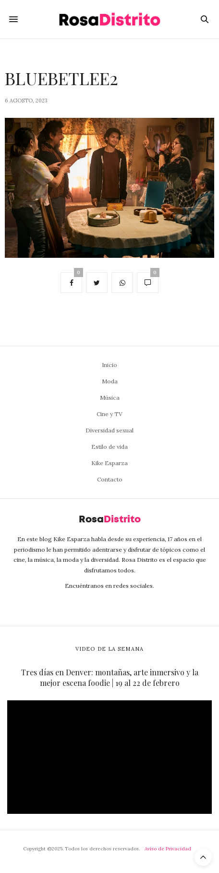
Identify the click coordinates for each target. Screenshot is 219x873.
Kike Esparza (109, 463)
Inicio (109, 364)
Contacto (109, 479)
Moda (110, 381)
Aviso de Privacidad (168, 849)
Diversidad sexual (109, 430)
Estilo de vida (109, 446)
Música (110, 397)
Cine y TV (109, 414)
